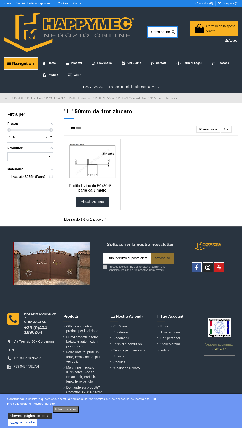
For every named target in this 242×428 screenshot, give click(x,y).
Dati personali (170, 338)
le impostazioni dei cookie (30, 416)
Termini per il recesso (129, 350)
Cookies (63, 3)
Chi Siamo (121, 326)
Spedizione (121, 332)
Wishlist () (204, 3)
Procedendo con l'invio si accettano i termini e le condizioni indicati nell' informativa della (137, 268)
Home (8, 3)
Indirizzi (165, 350)
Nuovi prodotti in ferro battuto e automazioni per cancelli (82, 341)
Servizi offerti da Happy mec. (35, 3)
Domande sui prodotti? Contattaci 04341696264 (84, 389)
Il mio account (170, 332)
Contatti (78, 3)
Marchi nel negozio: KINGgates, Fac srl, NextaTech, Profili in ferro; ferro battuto (81, 374)
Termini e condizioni (127, 344)
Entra (164, 326)
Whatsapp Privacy (126, 368)
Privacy (118, 356)
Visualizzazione (92, 202)
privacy (160, 270)
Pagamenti (121, 338)
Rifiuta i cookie (66, 409)
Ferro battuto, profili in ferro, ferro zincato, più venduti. (83, 356)
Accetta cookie (22, 422)
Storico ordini (170, 344)
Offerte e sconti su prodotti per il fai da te (82, 328)
